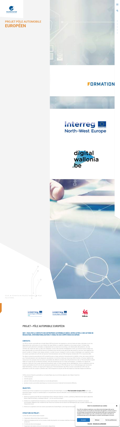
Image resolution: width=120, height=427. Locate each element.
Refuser (97, 420)
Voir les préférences (111, 420)
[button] (117, 406)
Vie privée (90, 423)
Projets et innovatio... (29, 295)
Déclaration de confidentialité (99, 423)
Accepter (83, 420)
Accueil (7, 295)
